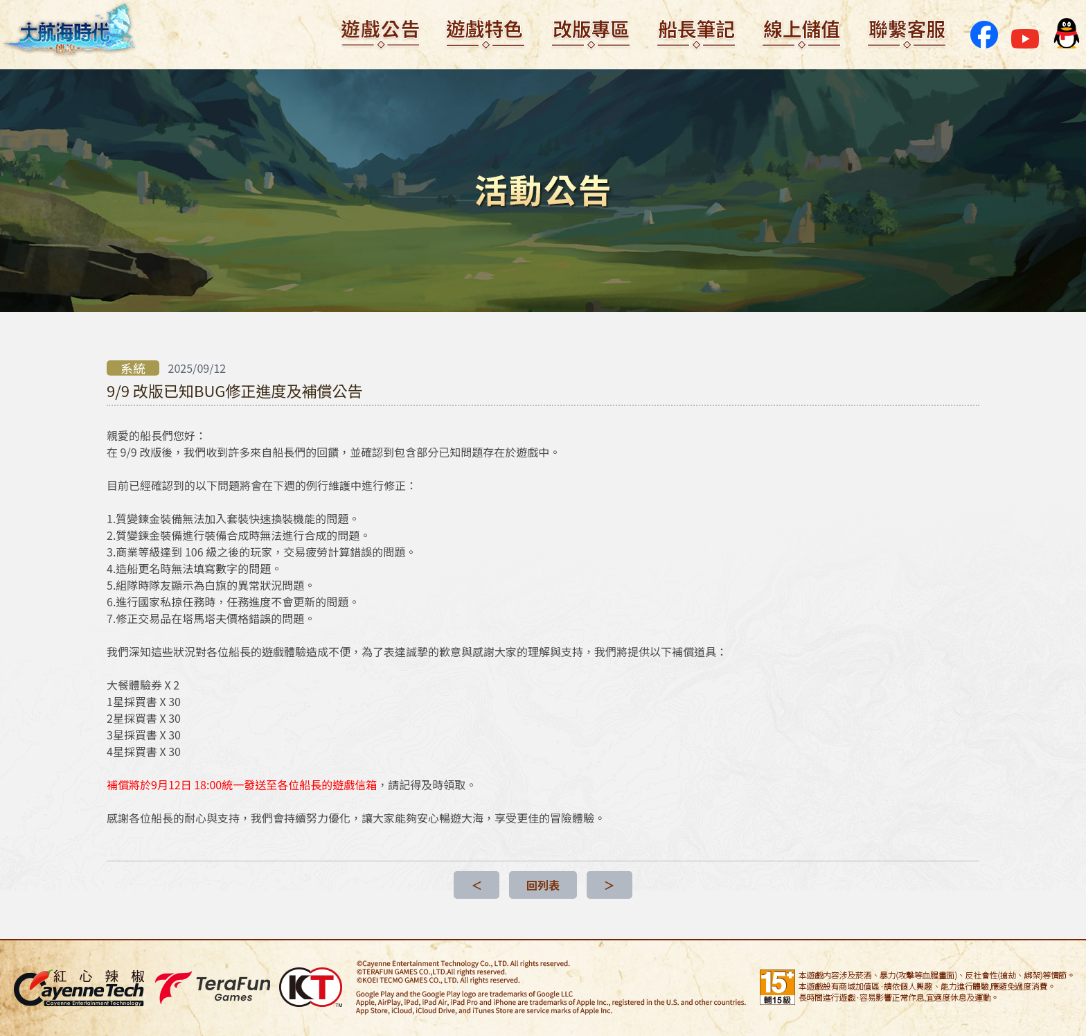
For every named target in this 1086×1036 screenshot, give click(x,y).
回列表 (543, 885)
